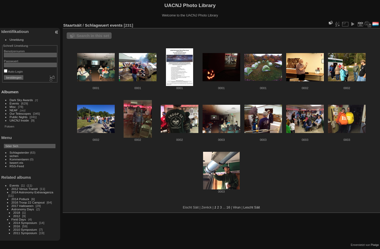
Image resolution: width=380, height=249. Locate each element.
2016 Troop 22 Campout (28, 202)
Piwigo (375, 244)
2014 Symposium (25, 222)
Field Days (18, 219)
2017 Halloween (22, 205)
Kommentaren (19, 159)
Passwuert (11, 61)
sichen (14, 156)
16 (228, 207)
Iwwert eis (16, 162)
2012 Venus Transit (24, 188)
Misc (13, 106)
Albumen (10, 92)
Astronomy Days (22, 209)
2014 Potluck (20, 199)
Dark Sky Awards (21, 100)
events (116, 25)
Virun (237, 207)
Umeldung (17, 39)
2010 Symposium (25, 229)
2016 (16, 226)
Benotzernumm (14, 51)
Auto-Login (13, 71)
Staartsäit (72, 25)
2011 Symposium (25, 233)
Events (14, 103)
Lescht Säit (251, 207)
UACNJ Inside (19, 120)
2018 (16, 212)
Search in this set (93, 35)
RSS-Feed (17, 166)
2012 (16, 216)
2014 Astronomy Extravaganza (32, 192)
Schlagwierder (19, 152)
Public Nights (19, 117)
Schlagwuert (97, 25)
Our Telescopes (20, 113)
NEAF (14, 110)
